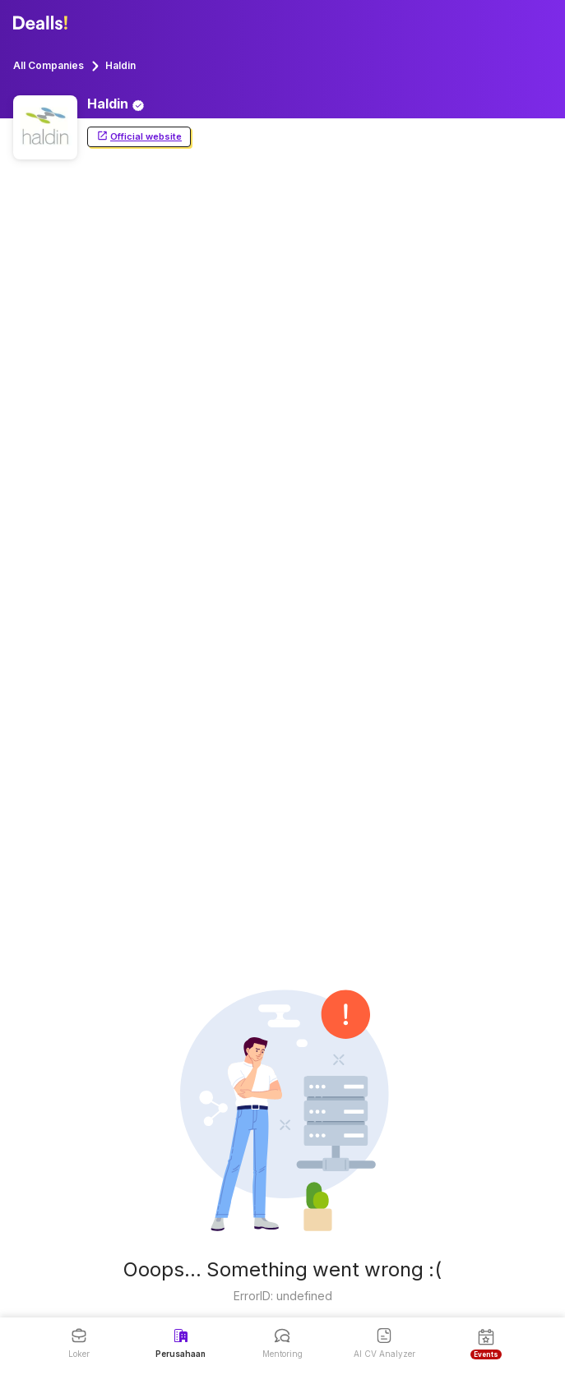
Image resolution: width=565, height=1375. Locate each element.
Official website (139, 137)
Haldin (120, 65)
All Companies (48, 65)
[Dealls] (42, 23)
